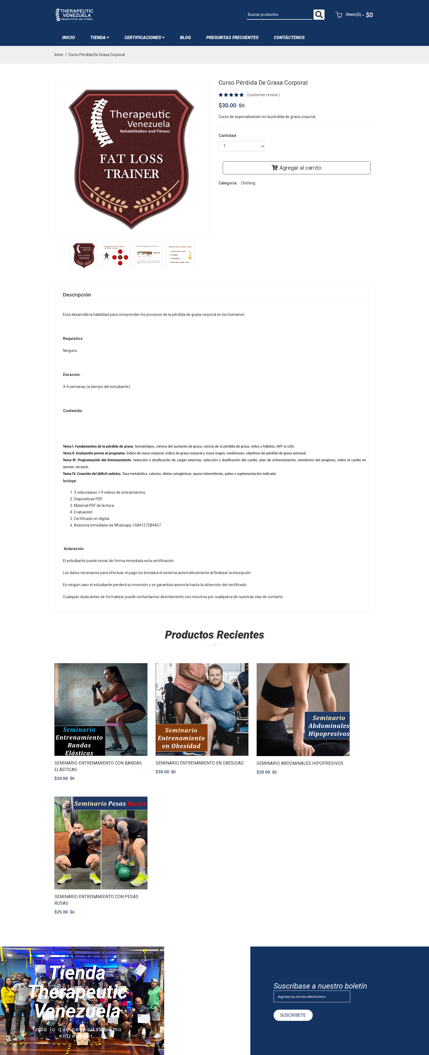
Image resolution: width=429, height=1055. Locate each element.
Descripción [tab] (77, 297)
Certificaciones (144, 39)
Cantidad (227, 137)
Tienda (99, 39)
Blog (168, 973)
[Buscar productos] (279, 16)
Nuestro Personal (179, 953)
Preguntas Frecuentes (232, 39)
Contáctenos (289, 39)
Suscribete (295, 866)
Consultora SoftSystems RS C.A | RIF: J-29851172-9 (144, 1041)
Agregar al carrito (296, 170)
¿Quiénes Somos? (179, 944)
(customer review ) (263, 97)
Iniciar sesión (175, 992)
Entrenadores (175, 963)
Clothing (248, 185)
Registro (171, 1001)
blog (185, 39)
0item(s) (355, 16)
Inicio (68, 39)
